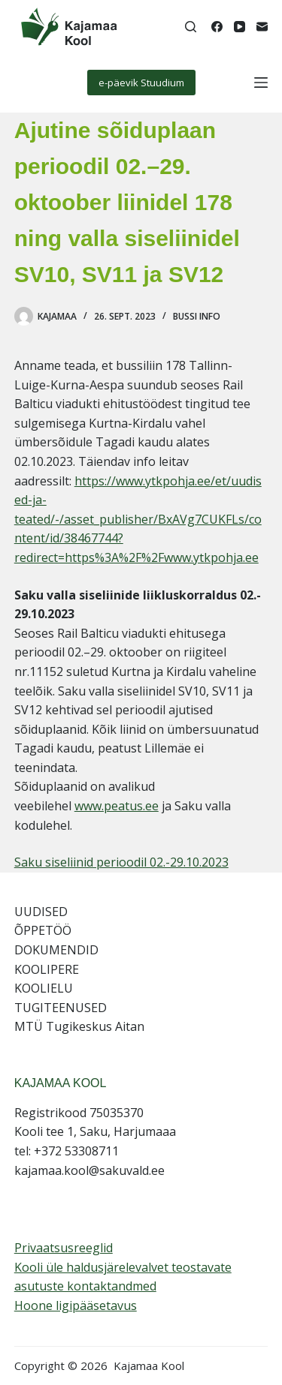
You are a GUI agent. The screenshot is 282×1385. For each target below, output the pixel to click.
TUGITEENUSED (60, 1007)
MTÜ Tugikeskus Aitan (79, 1026)
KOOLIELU (43, 988)
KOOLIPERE (46, 969)
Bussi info (196, 316)
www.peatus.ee (116, 806)
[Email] (262, 26)
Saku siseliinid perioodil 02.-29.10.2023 (121, 862)
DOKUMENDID (56, 950)
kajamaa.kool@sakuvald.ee (89, 1170)
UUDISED (41, 911)
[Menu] (261, 82)
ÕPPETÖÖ (42, 930)
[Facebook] (217, 26)
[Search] (190, 26)
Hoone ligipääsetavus (75, 1305)
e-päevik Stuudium (141, 82)
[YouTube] (239, 26)
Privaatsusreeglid (63, 1247)
